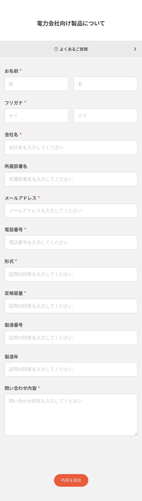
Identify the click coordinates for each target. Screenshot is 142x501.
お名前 (13, 70)
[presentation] (71, 454)
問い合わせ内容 (22, 387)
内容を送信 (71, 480)
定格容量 (15, 292)
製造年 (11, 356)
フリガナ (15, 102)
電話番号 (15, 229)
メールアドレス (22, 197)
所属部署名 (16, 166)
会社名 (13, 134)
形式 (11, 261)
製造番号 (14, 324)
